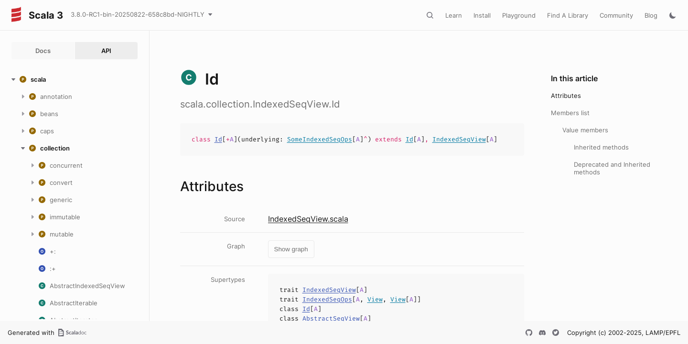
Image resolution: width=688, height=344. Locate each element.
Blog (651, 15)
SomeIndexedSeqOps (319, 139)
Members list (570, 113)
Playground (519, 15)
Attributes (566, 95)
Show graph (291, 249)
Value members (585, 130)
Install (482, 15)
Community (616, 15)
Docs (43, 50)
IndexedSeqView (459, 139)
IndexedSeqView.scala (308, 219)
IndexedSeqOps (327, 299)
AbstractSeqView (331, 318)
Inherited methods (601, 147)
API (106, 50)
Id (218, 139)
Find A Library (567, 15)
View (375, 299)
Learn (453, 15)
